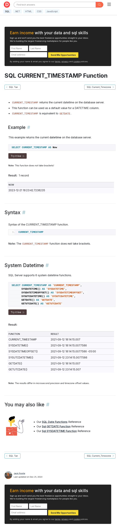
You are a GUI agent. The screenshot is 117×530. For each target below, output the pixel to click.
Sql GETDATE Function (56, 426)
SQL (7, 11)
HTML (28, 11)
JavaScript (52, 11)
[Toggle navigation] (109, 3)
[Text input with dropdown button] (55, 4)
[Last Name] (38, 48)
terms (57, 61)
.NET (17, 11)
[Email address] (28, 55)
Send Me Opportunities (63, 55)
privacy (65, 61)
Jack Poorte (19, 473)
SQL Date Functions (54, 421)
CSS (39, 11)
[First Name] (19, 48)
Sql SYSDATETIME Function (59, 431)
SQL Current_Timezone (100, 87)
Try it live (17, 155)
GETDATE (65, 113)
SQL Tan (12, 87)
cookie (76, 61)
